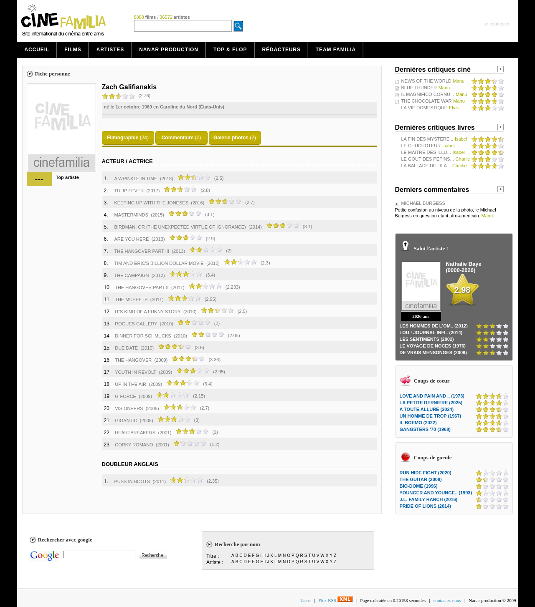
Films (72, 50)
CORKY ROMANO (134, 444)
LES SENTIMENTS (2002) (427, 339)
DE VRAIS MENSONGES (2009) (433, 352)
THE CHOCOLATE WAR (426, 100)
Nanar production (168, 50)
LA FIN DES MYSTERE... (427, 138)
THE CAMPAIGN (131, 275)
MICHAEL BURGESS (423, 203)
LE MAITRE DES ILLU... (426, 152)
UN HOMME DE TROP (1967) (430, 415)
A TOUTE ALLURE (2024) (427, 409)
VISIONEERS (129, 408)
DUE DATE (126, 347)
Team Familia (336, 50)
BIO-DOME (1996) (419, 486)
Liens (305, 600)
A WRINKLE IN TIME (135, 178)
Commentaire (178, 138)
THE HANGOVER (133, 360)
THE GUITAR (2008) (421, 479)
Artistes (110, 50)
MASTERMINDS (131, 214)
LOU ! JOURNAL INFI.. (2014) (431, 332)
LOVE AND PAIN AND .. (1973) (432, 395)
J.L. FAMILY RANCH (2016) (429, 499)
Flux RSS (335, 600)
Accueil (37, 50)
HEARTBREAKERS (135, 432)
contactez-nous (447, 600)
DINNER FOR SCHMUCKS (143, 335)
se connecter (497, 23)
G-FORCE (125, 396)
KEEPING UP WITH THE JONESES (151, 202)
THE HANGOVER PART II (141, 287)
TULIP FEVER (129, 190)
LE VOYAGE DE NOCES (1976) (433, 345)
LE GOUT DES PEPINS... (427, 158)
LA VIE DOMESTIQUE (424, 107)
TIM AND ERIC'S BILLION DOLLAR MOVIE (159, 263)
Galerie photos (230, 138)
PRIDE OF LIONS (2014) (425, 506)
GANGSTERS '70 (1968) (425, 429)
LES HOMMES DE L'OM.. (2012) (434, 325)
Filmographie (122, 138)
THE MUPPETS (131, 299)
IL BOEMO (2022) (418, 422)
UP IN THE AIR (130, 384)
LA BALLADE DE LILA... (426, 165)
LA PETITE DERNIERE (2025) (431, 402)
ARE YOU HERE (131, 239)
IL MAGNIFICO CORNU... (427, 94)
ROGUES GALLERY (136, 323)
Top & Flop (230, 50)
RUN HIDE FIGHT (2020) (425, 472)
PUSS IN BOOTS (132, 481)
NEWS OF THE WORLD (426, 80)
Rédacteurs (281, 50)
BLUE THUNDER (419, 87)
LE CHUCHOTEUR (421, 145)
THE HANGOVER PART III (141, 251)
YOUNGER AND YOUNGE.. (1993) (436, 492)
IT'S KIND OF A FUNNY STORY (147, 311)
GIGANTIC (126, 420)
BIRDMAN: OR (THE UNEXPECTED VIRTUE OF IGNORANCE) (180, 226)
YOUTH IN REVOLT (135, 372)
